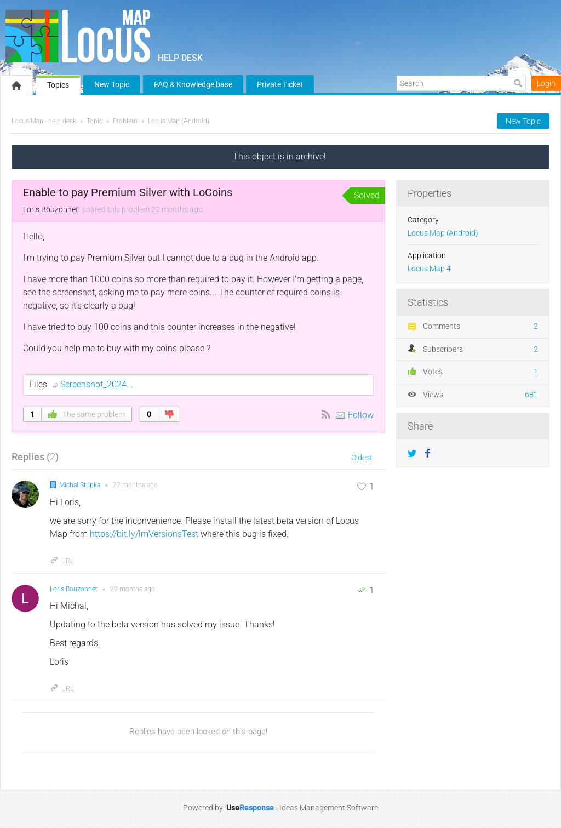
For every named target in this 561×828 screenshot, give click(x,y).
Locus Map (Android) (178, 121)
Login (546, 83)
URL (61, 561)
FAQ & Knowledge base (193, 84)
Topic (94, 121)
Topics (58, 85)
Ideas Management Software (328, 808)
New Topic (111, 84)
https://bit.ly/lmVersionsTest (144, 534)
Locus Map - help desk (44, 121)
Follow (361, 415)
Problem (125, 121)
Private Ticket (280, 84)
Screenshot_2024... (96, 384)
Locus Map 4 (429, 268)
